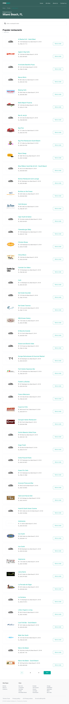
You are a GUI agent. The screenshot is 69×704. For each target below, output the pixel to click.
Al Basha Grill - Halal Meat (27, 39)
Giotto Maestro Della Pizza (27, 432)
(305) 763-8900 (23, 564)
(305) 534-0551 (23, 221)
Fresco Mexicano (24, 394)
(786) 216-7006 (23, 348)
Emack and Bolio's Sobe (26, 343)
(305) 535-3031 (23, 285)
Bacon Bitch (22, 77)
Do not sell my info (40, 698)
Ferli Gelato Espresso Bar (26, 369)
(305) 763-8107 (23, 500)
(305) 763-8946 (23, 513)
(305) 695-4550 (23, 627)
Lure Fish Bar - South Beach (27, 622)
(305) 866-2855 (23, 94)
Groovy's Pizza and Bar (25, 483)
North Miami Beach (23, 692)
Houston (34, 689)
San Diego (21, 689)
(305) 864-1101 (23, 538)
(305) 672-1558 (23, 107)
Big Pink (21, 128)
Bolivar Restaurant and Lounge (28, 179)
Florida (8, 8)
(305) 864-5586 (23, 424)
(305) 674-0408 (23, 246)
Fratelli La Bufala (24, 382)
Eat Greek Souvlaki (24, 293)
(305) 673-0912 (23, 602)
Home (41, 3)
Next (47, 672)
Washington (49, 689)
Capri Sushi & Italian (24, 217)
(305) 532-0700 (23, 386)
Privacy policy (16, 698)
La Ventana (22, 597)
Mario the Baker (23, 648)
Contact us (63, 3)
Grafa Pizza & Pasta (24, 458)
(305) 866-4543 (23, 589)
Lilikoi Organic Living (25, 610)
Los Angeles (21, 687)
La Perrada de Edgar (25, 584)
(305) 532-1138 (23, 437)
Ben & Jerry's (22, 115)
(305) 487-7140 (23, 652)
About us (55, 3)
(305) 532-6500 (23, 551)
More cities (49, 692)
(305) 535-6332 (23, 525)
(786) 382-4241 (23, 272)
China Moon (22, 255)
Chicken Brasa (23, 242)
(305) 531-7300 (23, 234)
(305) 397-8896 (23, 323)
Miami (48, 690)
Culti (19, 280)
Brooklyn (34, 686)
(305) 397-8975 (23, 462)
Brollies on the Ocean (25, 191)
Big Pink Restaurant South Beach (29, 141)
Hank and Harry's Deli (25, 496)
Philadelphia (49, 687)
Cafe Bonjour (22, 204)
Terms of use (6, 698)
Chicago (48, 686)
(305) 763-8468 (23, 158)
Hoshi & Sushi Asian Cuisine (27, 508)
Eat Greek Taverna (24, 305)
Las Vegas (35, 690)
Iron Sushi (21, 534)
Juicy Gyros (22, 572)
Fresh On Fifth (23, 407)
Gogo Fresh (22, 445)
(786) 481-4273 (23, 208)
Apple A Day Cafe (24, 52)
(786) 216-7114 (23, 44)
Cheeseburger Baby (24, 229)
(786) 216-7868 (23, 475)
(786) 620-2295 (23, 399)
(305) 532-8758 (23, 259)
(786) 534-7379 (23, 373)
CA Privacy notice (28, 698)
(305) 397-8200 (23, 576)
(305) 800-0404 (23, 170)
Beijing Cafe (22, 90)
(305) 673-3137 (23, 449)
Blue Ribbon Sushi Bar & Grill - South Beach (32, 166)
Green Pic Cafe (23, 470)
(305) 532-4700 (23, 132)
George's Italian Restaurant (27, 420)
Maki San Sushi (23, 635)
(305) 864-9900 (23, 196)
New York (21, 686)
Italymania (21, 559)
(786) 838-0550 (23, 120)
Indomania (21, 521)
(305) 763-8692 (23, 614)
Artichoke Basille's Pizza (26, 64)
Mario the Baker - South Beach (28, 661)
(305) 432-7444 (23, 82)
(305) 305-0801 (23, 183)
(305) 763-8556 (23, 487)
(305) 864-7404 (23, 335)
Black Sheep (22, 153)
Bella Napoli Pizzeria (25, 103)
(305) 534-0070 (23, 361)
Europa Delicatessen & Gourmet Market (31, 356)
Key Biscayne (35, 692)
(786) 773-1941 (23, 310)
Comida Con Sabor (24, 267)
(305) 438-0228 (23, 665)
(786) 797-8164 (23, 297)
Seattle (20, 690)
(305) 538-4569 (23, 56)
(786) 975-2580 (23, 69)
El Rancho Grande (24, 331)
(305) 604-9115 (23, 411)
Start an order (58, 43)
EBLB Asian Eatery (24, 318)
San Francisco (36, 687)
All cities (48, 3)
